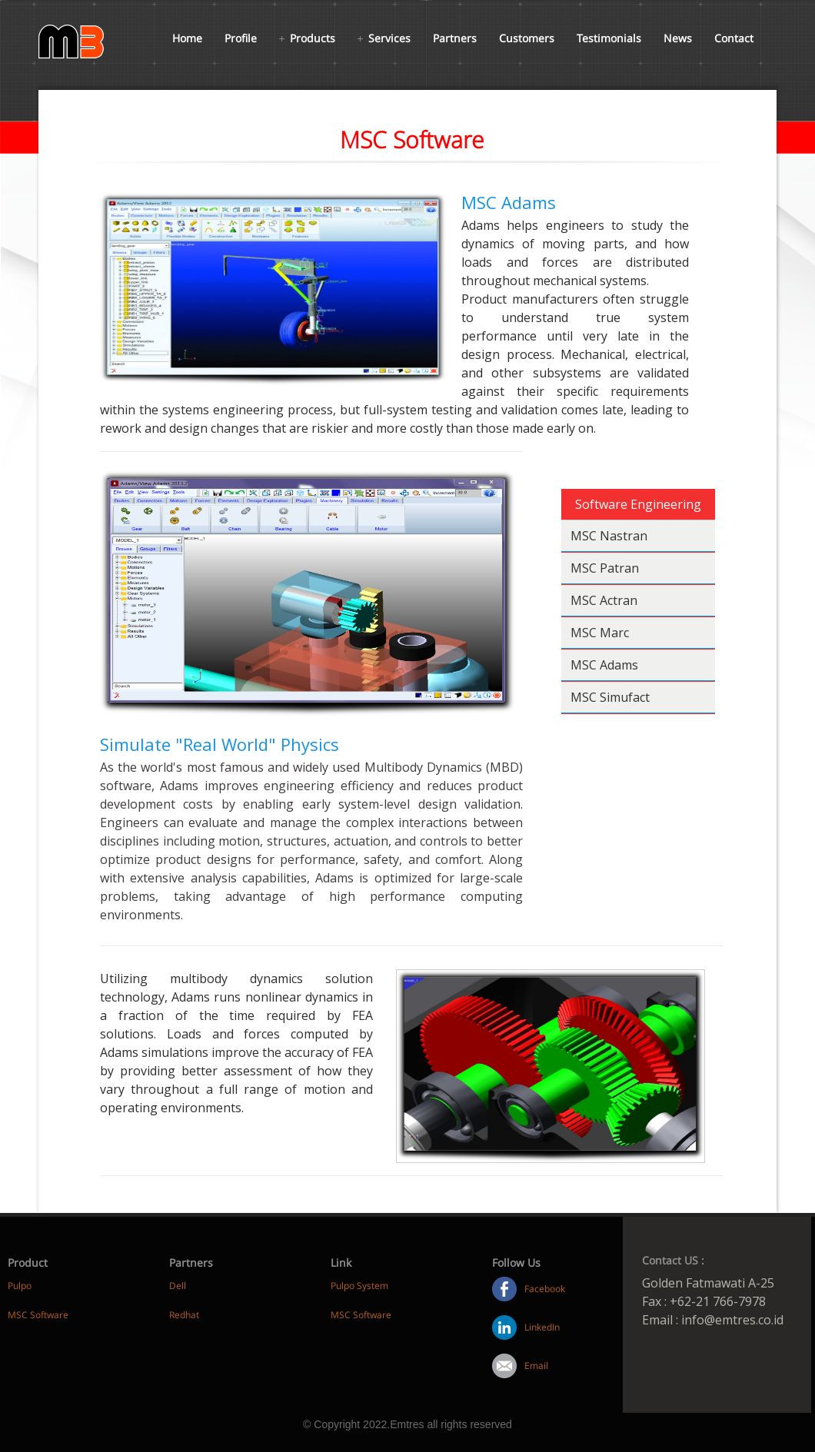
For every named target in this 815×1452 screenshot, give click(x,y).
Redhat (184, 1314)
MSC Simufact (610, 697)
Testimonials (609, 38)
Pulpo (20, 1285)
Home (187, 38)
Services (389, 38)
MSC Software (38, 1314)
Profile (241, 38)
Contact (733, 38)
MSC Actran (603, 600)
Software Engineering (638, 504)
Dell (177, 1285)
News (678, 38)
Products (312, 38)
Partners (455, 38)
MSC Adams (604, 664)
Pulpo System (359, 1285)
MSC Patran (604, 568)
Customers (526, 38)
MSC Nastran (608, 535)
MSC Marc (599, 632)
